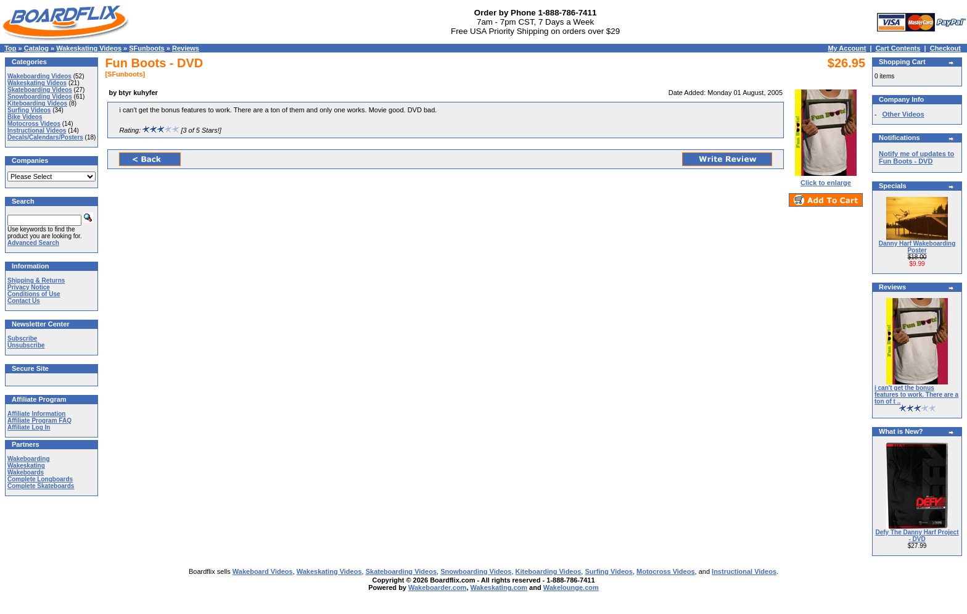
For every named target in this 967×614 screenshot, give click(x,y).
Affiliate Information (36, 413)
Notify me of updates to (916, 157)
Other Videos (903, 114)
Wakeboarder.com (437, 587)
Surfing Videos (29, 110)
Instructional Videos (36, 130)
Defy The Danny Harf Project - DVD (916, 535)
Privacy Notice (28, 287)
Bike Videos (25, 117)
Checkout (945, 48)
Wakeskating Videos (88, 48)
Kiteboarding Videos (37, 103)
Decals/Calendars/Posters (45, 137)
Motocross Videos (33, 123)
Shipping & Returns (36, 280)
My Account (847, 48)
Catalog (36, 48)
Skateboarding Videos (39, 89)
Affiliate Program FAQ (39, 420)
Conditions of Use (33, 294)
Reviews (185, 48)
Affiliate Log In (28, 427)
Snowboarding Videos (39, 96)
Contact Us (23, 300)
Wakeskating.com (499, 587)
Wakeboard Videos (262, 571)
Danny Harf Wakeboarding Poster (917, 247)
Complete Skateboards (40, 486)
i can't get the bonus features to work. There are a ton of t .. (916, 394)
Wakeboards (25, 472)
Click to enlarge (826, 179)
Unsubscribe (26, 345)
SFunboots (146, 48)
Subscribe (22, 338)
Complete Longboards (40, 479)
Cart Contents (898, 48)
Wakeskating (26, 465)
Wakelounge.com (571, 587)
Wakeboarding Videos (39, 76)
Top (10, 48)
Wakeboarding (28, 458)
